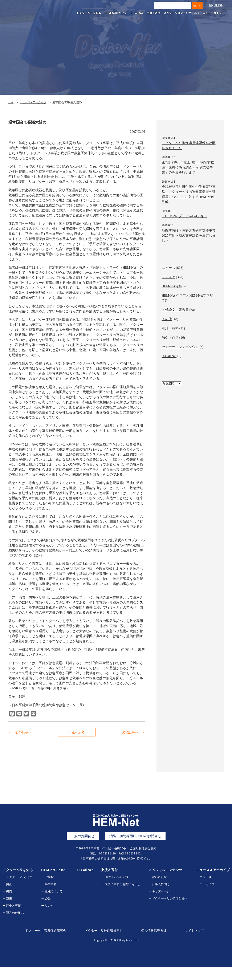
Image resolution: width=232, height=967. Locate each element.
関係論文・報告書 (175, 310)
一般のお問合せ (82, 836)
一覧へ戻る (76, 732)
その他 (167, 319)
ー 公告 (46, 898)
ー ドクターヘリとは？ (18, 877)
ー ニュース (204, 877)
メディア (168, 277)
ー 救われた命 (157, 877)
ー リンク (47, 905)
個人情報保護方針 (153, 930)
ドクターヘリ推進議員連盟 (102, 930)
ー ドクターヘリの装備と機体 (168, 898)
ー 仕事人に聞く (159, 884)
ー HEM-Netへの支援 (114, 877)
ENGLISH (216, 6)
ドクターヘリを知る (88, 13)
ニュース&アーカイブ (34, 102)
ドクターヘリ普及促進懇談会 (44, 930)
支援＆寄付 (153, 13)
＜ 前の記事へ (20, 732)
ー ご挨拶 (47, 877)
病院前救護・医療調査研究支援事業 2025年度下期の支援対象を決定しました (190, 235)
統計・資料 (170, 328)
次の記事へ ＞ (133, 732)
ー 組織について (52, 891)
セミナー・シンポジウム (180, 347)
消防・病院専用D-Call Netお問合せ (135, 836)
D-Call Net (136, 13)
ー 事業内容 (49, 884)
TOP (11, 102)
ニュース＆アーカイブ (207, 13)
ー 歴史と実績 (12, 905)
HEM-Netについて (115, 13)
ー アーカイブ (205, 884)
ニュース (168, 267)
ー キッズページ (159, 891)
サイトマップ (195, 930)
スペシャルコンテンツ (176, 13)
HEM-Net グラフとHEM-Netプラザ (187, 295)
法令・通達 (170, 337)
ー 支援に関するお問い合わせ (120, 884)
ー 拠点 (7, 884)
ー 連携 (7, 898)
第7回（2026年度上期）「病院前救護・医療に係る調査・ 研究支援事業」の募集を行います (188, 167)
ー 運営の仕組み (13, 912)
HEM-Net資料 (172, 286)
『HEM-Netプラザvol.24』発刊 (184, 216)
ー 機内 (7, 891)
